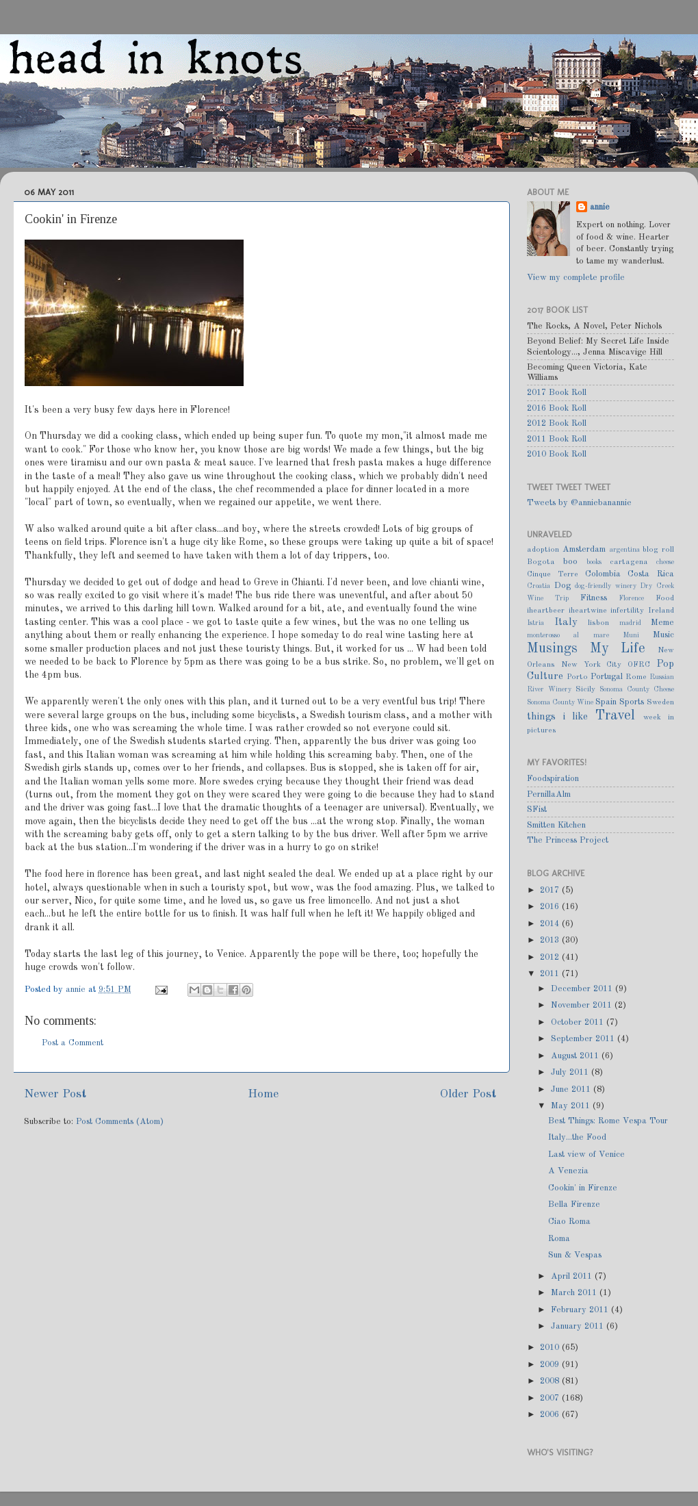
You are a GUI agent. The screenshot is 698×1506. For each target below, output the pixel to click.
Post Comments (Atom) (120, 1121)
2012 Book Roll (556, 423)
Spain (606, 702)
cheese (665, 562)
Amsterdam (584, 549)
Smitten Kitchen (556, 825)
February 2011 (581, 1309)
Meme (662, 622)
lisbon (598, 623)
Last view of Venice (586, 1154)
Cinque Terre (552, 574)
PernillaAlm (549, 794)
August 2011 (576, 1055)
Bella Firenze (574, 1204)
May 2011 (572, 1105)
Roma (559, 1238)
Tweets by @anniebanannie (579, 502)
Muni (631, 635)
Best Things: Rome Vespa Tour (608, 1120)
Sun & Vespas (575, 1255)
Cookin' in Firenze (582, 1188)
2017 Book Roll (556, 392)
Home (263, 1094)
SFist (537, 809)
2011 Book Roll (556, 439)
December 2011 (583, 988)
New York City (591, 665)
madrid (630, 623)
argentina (625, 549)
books (594, 562)
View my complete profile (576, 277)
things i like (557, 716)
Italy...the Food (577, 1137)
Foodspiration (553, 778)
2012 (551, 957)
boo (570, 561)
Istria (535, 623)
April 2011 (573, 1276)
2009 (551, 1364)
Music (663, 634)
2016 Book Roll (556, 408)
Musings (552, 649)
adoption (543, 550)
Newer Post (55, 1094)
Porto (577, 677)
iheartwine (588, 611)
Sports (631, 702)
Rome (636, 677)
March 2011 (575, 1292)
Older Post (468, 1094)
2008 (551, 1381)
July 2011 (571, 1072)
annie (77, 989)
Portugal (607, 676)
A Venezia (568, 1170)
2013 (551, 940)
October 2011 (578, 1022)
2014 (551, 923)
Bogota (541, 562)
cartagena (629, 562)
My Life (618, 649)
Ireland (661, 611)
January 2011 (578, 1326)
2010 (551, 1347)
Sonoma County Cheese (636, 689)
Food (665, 598)
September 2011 (584, 1038)
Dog (562, 585)
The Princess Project (567, 840)
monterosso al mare (568, 635)
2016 (551, 906)
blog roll (658, 550)
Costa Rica (651, 574)
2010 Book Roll (556, 454)
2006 (551, 1414)
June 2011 (572, 1089)
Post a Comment (72, 1042)
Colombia (603, 574)
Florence (631, 598)
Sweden (660, 702)
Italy (566, 622)
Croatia (538, 586)
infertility (627, 611)
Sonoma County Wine (560, 702)
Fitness (593, 598)
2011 (551, 973)
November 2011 (583, 1005)
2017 (551, 890)
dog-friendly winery (605, 586)
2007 (551, 1398)
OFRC (639, 665)
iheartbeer (546, 611)
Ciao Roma (569, 1221)
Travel (615, 716)
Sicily (585, 689)
